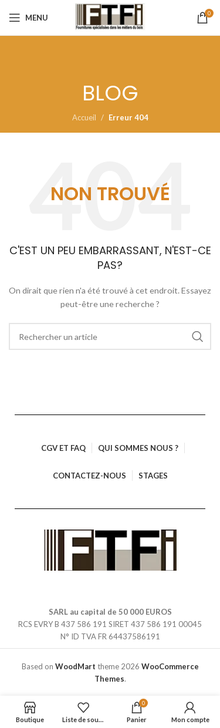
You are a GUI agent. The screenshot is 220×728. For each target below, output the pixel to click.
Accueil (84, 117)
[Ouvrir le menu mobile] (28, 17)
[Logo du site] (110, 17)
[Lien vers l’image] (110, 549)
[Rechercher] (110, 336)
